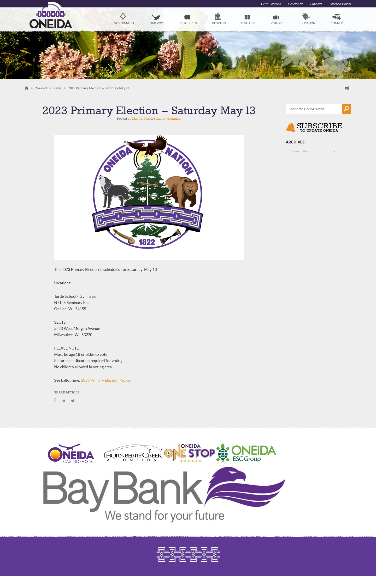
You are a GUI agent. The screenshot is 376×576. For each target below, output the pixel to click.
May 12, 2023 (141, 119)
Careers (316, 4)
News (57, 88)
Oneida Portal (340, 4)
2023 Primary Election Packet (106, 380)
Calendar (295, 4)
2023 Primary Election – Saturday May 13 (98, 88)
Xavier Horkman (168, 119)
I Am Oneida (271, 4)
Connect (41, 88)
